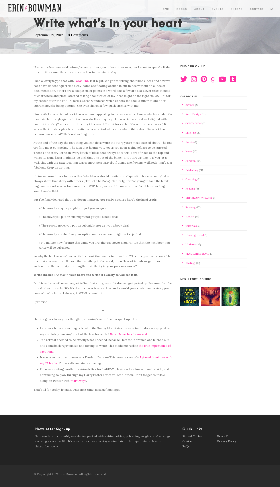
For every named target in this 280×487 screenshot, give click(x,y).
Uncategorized (194, 235)
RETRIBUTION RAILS (198, 198)
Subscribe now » (46, 446)
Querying (191, 179)
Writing (190, 263)
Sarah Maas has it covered (128, 334)
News (188, 151)
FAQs (186, 446)
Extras (237, 9)
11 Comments (78, 35)
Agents (189, 105)
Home (165, 9)
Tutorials (191, 225)
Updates (190, 244)
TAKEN (189, 216)
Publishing (191, 170)
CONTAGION (193, 123)
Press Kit (223, 436)
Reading (190, 188)
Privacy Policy (226, 441)
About (199, 9)
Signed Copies (192, 436)
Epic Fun (190, 132)
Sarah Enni (82, 81)
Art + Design (193, 114)
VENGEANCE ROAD (197, 253)
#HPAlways (78, 380)
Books (182, 9)
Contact (257, 9)
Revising (190, 207)
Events (218, 9)
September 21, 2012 (48, 35)
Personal (190, 160)
